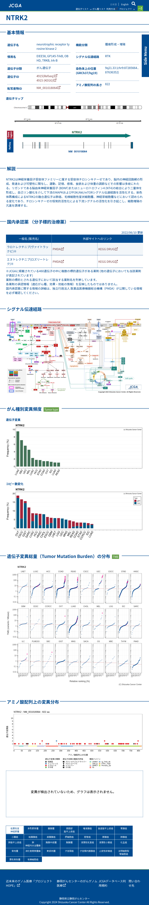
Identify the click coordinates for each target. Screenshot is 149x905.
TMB (117, 554)
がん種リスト (97, 8)
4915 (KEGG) (46, 82)
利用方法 (109, 8)
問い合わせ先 (133, 875)
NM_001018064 (48, 90)
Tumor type (53, 409)
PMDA (57, 250)
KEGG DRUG (106, 250)
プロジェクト (123, 8)
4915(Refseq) (46, 78)
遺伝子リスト (80, 8)
